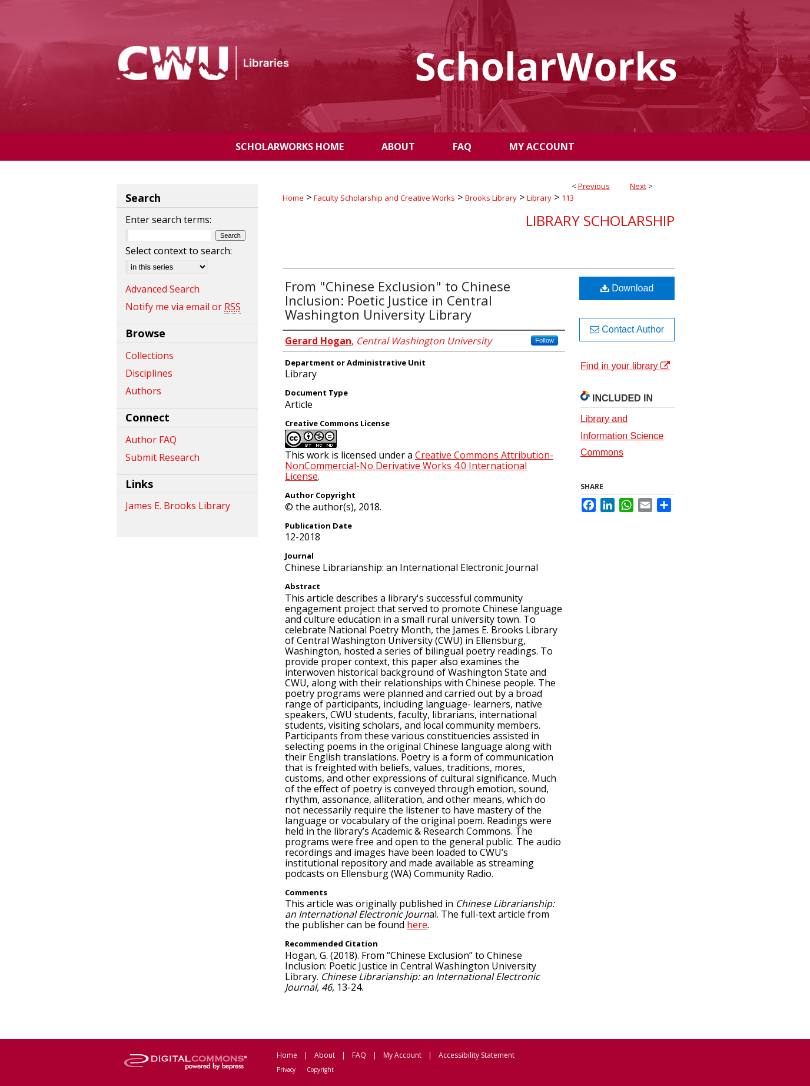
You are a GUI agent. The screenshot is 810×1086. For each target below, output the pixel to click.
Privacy (286, 1069)
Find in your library (625, 366)
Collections (149, 355)
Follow (544, 340)
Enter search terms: (168, 219)
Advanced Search (162, 289)
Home (293, 197)
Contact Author (627, 329)
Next (638, 186)
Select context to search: (178, 250)
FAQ (359, 1055)
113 (568, 197)
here (417, 924)
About (324, 1055)
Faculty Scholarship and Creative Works (384, 197)
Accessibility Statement (476, 1055)
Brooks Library (491, 197)
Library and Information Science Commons (621, 436)
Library (539, 197)
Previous (594, 186)
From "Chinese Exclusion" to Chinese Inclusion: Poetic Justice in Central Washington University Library (397, 300)
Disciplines (148, 373)
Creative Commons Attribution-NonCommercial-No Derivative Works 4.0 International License (419, 466)
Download (627, 288)
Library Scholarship (600, 220)
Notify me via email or (183, 306)
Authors (143, 390)
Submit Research (162, 457)
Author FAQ (151, 439)
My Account (402, 1055)
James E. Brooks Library (177, 505)
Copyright (320, 1069)
